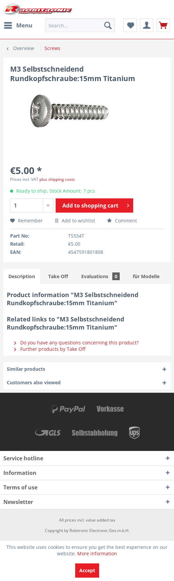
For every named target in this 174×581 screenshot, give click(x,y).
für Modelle (146, 276)
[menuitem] (18, 25)
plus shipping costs (57, 179)
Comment (122, 220)
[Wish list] (130, 25)
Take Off (58, 276)
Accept (87, 570)
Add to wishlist (75, 220)
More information (97, 553)
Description (21, 276)
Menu (18, 24)
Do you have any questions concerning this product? (76, 342)
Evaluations (100, 276)
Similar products (26, 369)
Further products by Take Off (49, 349)
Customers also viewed (34, 382)
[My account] (146, 25)
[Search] (108, 25)
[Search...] (80, 25)
